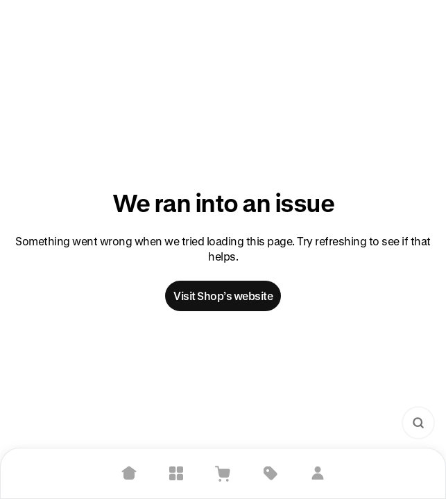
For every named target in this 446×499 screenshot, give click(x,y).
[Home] (129, 473)
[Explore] (176, 473)
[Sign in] (317, 473)
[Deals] (270, 473)
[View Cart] (223, 473)
